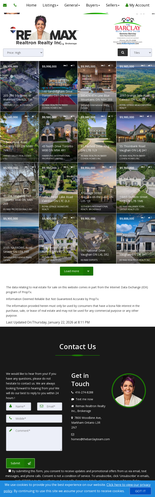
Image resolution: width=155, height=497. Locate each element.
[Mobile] (34, 419)
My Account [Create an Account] (137, 5)
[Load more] (76, 271)
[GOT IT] (140, 491)
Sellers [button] (112, 5)
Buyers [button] (92, 5)
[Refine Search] (123, 52)
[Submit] (20, 463)
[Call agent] (14, 5)
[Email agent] (88, 437)
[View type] (141, 52)
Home (31, 5)
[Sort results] (23, 52)
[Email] (49, 406)
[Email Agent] (7, 5)
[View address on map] (88, 422)
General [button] (71, 5)
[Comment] (34, 439)
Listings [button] (50, 5)
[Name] (18, 406)
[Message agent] (88, 399)
